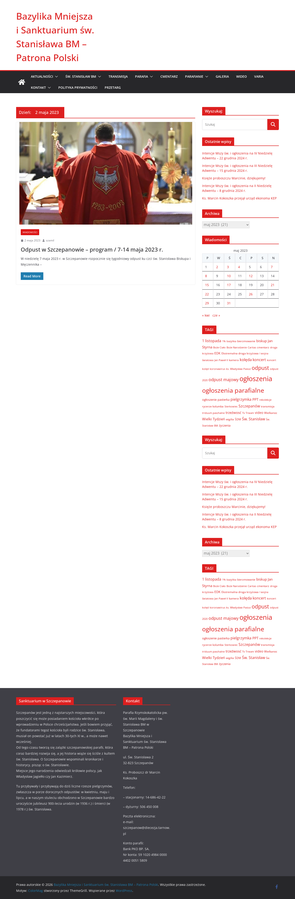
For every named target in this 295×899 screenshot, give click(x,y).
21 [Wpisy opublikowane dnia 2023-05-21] (272, 285)
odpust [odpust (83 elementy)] (260, 367)
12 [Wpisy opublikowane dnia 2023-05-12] (251, 276)
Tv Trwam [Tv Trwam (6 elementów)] (248, 413)
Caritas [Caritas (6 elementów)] (252, 347)
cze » (216, 315)
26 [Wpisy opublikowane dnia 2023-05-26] (251, 294)
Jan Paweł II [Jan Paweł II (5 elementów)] (221, 360)
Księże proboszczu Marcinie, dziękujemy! (234, 178)
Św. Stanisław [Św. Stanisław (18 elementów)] (253, 418)
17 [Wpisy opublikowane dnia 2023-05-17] (229, 285)
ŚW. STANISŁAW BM (80, 76)
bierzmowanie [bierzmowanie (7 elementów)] (246, 341)
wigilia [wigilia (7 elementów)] (230, 419)
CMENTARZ (169, 76)
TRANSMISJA (118, 76)
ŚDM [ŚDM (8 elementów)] (238, 419)
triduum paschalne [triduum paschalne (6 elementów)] (213, 413)
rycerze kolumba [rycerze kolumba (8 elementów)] (213, 406)
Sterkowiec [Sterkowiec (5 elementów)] (231, 406)
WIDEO (241, 76)
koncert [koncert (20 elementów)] (259, 359)
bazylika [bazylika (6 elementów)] (231, 341)
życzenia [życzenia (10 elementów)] (224, 425)
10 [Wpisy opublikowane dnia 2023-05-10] (229, 276)
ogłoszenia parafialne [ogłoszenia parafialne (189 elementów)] (233, 390)
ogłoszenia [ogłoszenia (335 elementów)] (255, 378)
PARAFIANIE (194, 76)
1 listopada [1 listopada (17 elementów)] (211, 340)
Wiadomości (30, 232)
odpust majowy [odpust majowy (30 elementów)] (224, 379)
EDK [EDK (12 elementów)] (217, 353)
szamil (50, 240)
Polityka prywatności (77, 87)
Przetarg (113, 87)
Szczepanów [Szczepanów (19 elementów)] (249, 406)
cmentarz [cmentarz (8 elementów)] (263, 347)
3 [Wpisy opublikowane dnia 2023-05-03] (228, 267)
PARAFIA (141, 76)
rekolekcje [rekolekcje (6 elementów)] (265, 399)
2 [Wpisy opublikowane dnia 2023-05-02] (217, 267)
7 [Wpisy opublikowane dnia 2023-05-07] (272, 267)
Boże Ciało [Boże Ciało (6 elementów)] (219, 347)
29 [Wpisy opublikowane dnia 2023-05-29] (207, 303)
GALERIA (222, 76)
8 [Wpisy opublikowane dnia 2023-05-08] (206, 276)
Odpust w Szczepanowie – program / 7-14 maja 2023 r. (92, 249)
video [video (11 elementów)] (259, 412)
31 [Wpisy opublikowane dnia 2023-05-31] (229, 303)
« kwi (206, 315)
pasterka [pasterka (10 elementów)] (224, 400)
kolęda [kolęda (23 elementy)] (246, 359)
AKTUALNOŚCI (42, 76)
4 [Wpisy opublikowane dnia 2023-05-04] (239, 267)
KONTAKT (38, 87)
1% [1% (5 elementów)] (224, 341)
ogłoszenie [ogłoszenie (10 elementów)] (209, 400)
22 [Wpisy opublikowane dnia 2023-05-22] (207, 294)
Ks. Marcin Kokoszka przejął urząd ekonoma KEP (239, 198)
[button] (55, 76)
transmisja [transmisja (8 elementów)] (267, 406)
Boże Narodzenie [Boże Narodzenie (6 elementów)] (237, 347)
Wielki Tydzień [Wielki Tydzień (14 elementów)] (213, 419)
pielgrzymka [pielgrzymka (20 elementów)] (240, 399)
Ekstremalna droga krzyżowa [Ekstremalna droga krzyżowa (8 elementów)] (240, 353)
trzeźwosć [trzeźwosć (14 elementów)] (233, 412)
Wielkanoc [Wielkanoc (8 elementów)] (270, 413)
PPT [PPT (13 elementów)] (255, 399)
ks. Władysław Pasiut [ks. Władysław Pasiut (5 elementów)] (238, 369)
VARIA (258, 76)
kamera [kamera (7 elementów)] (234, 360)
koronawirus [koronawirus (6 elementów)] (217, 369)
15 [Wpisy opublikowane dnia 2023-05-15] (207, 285)
